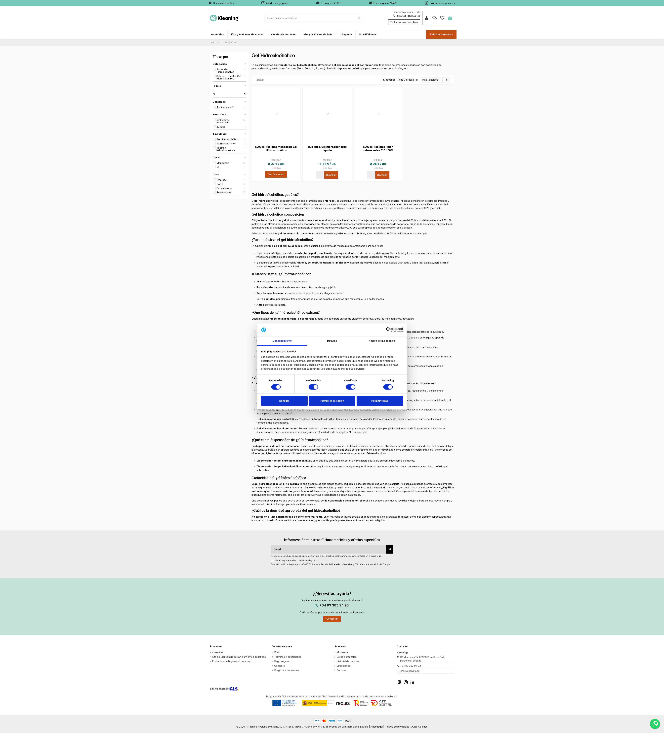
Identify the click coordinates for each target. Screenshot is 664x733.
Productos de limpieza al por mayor (232, 661)
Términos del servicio (367, 564)
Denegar (284, 400)
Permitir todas (379, 400)
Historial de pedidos (347, 661)
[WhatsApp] (655, 724)
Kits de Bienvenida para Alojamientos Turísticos (239, 656)
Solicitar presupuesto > (442, 3)
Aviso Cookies (419, 726)
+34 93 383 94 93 (406, 16)
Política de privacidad (341, 564)
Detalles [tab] (332, 340)
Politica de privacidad (397, 726)
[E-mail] (328, 549)
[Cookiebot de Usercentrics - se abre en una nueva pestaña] (388, 329)
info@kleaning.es (409, 670)
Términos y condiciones (287, 656)
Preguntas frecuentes (286, 670)
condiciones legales (307, 560)
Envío (277, 652)
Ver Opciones (276, 174)
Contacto (279, 665)
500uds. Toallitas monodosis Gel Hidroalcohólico (276, 148)
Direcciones (343, 665)
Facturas (341, 670)
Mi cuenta (342, 652)
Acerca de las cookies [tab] (382, 340)
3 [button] (447, 79)
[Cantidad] (320, 175)
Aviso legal (377, 726)
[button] (431, 79)
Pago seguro (281, 661)
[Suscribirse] (389, 549)
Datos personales (346, 656)
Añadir (332, 174)
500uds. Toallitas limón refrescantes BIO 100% (378, 148)
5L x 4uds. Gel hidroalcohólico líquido (327, 148)
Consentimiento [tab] (282, 340)
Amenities (217, 652)
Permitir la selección (332, 400)
